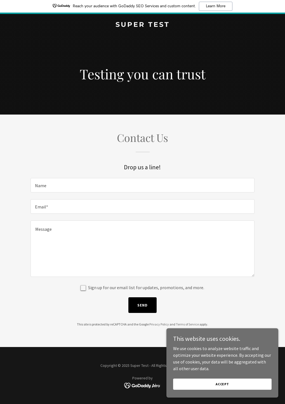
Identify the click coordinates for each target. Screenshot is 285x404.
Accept (222, 384)
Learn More (215, 6)
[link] (143, 25)
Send (142, 305)
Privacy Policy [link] (159, 324)
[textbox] (142, 185)
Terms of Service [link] (187, 324)
